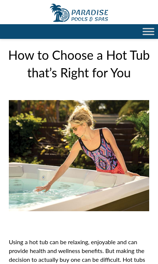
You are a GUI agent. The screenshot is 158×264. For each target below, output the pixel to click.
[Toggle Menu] (148, 31)
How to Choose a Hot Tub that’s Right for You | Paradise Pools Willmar (79, 13)
